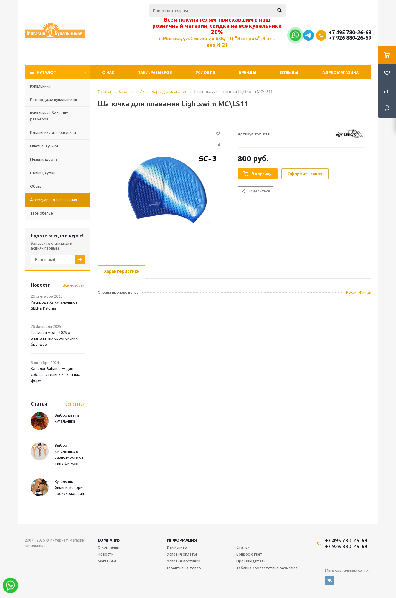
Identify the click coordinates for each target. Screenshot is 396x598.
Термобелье (41, 213)
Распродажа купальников (53, 99)
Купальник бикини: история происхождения (70, 487)
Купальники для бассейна (53, 132)
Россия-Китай (358, 292)
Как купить (177, 547)
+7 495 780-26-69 (350, 32)
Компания (109, 540)
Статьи (243, 547)
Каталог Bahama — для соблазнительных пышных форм (55, 374)
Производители (251, 561)
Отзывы (289, 72)
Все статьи (75, 404)
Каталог (46, 72)
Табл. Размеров (155, 72)
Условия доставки (183, 561)
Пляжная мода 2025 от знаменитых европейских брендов (54, 338)
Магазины (107, 561)
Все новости (74, 285)
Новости (105, 554)
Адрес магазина (340, 72)
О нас (108, 72)
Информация (182, 540)
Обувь (36, 186)
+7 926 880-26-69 (350, 37)
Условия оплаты (182, 554)
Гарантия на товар (184, 568)
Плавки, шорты (44, 159)
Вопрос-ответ (249, 554)
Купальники (40, 86)
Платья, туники (44, 146)
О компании (108, 547)
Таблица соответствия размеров (267, 568)
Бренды (247, 72)
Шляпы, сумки (43, 173)
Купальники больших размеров (49, 116)
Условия (205, 72)
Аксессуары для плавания (53, 200)
